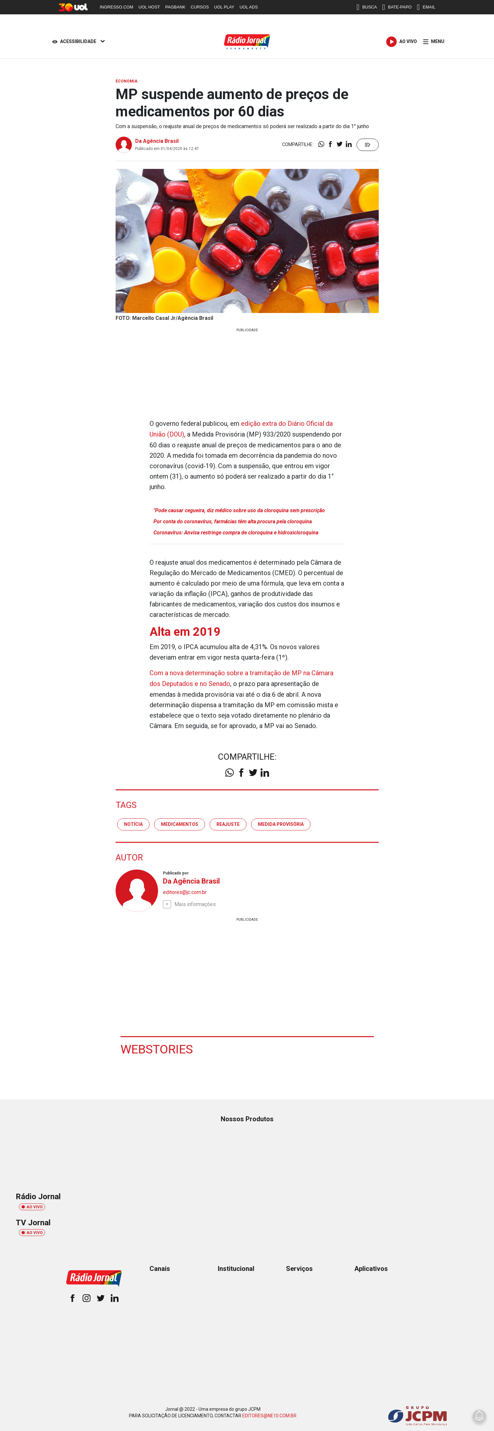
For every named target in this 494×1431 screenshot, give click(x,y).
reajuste (228, 823)
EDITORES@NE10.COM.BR (269, 1414)
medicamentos (179, 823)
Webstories (157, 1048)
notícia (133, 823)
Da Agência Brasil (157, 141)
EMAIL (426, 7)
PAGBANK (175, 7)
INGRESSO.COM (117, 7)
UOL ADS (249, 7)
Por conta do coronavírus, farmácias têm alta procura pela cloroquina (232, 521)
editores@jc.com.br (185, 890)
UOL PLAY (224, 7)
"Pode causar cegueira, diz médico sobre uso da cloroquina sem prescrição (239, 510)
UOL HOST (149, 7)
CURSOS (200, 7)
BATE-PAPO (396, 7)
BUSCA (367, 7)
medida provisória (281, 823)
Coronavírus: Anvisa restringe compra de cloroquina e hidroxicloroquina (235, 532)
